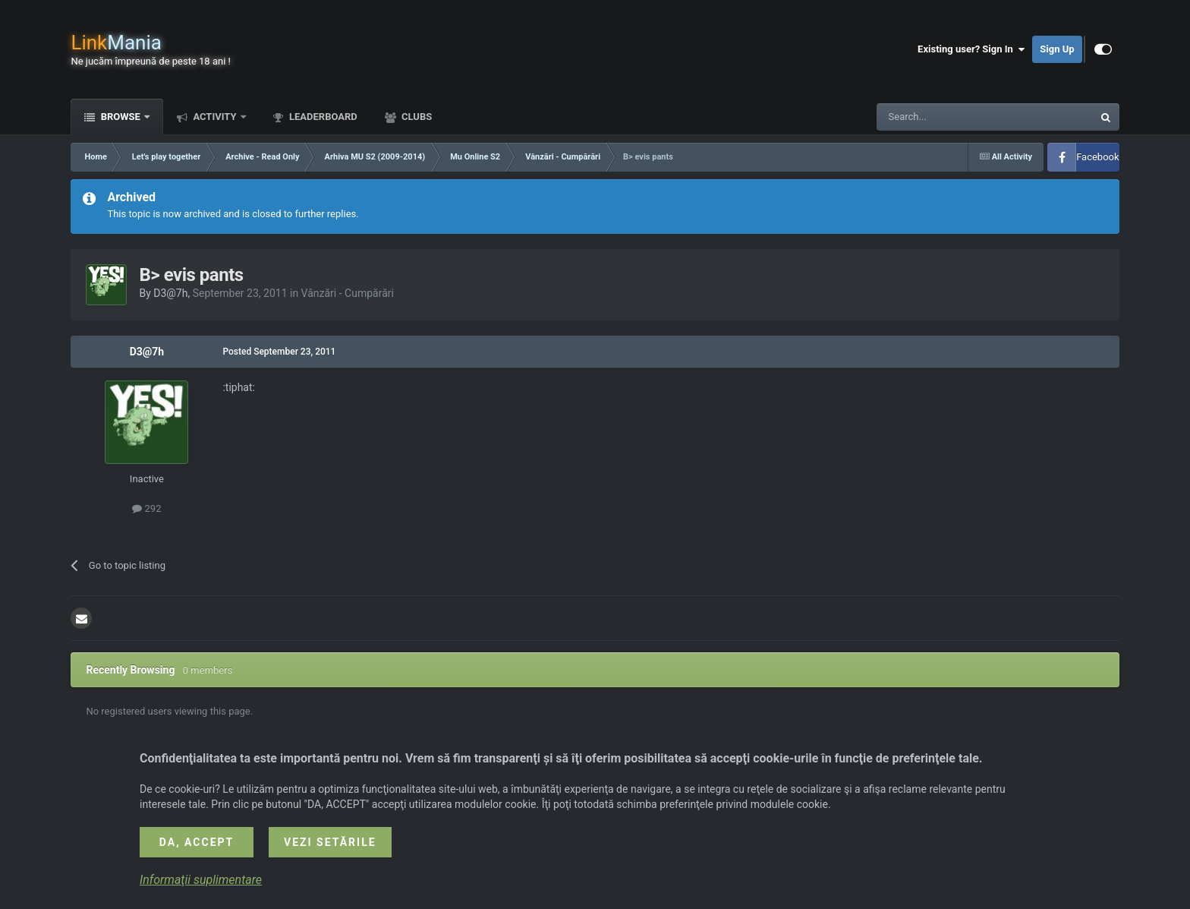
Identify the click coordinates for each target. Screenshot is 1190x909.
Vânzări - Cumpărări (347, 293)
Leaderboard (322, 116)
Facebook (1097, 157)
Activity (214, 116)
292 (146, 508)
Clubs (415, 116)
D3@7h (170, 293)
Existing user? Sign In (971, 49)
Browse (120, 116)
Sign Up (1057, 49)
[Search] (949, 117)
